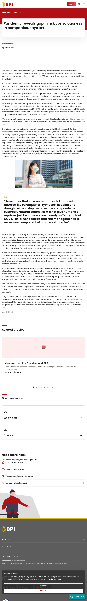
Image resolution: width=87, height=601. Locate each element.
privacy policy (56, 579)
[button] (33, 387)
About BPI (6, 12)
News (16, 12)
